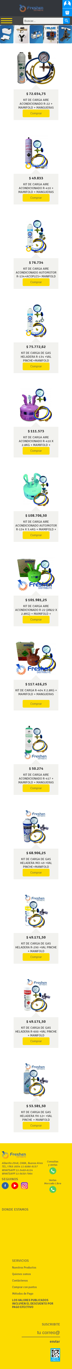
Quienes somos (21, 1274)
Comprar (36, 113)
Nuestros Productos (24, 1267)
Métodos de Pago (22, 1293)
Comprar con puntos (24, 1287)
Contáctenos (20, 1280)
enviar (55, 1341)
